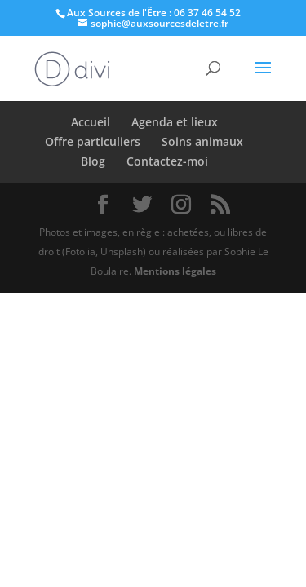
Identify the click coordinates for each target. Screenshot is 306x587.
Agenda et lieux (174, 122)
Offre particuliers (92, 141)
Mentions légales (175, 271)
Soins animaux (202, 141)
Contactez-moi (167, 161)
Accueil (90, 122)
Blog (93, 161)
